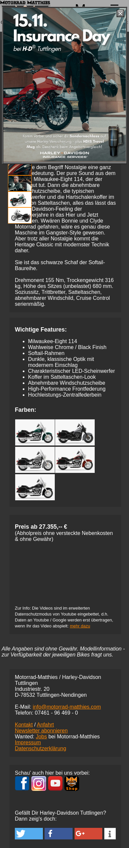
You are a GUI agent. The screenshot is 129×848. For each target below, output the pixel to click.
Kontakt (24, 724)
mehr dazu (80, 625)
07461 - (56, 713)
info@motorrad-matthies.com (67, 707)
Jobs (41, 736)
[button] (29, 833)
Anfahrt (45, 724)
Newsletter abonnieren (41, 730)
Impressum (28, 742)
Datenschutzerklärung (40, 748)
